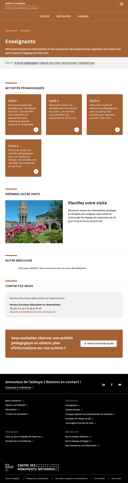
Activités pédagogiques (26, 63)
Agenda (83, 16)
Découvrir (63, 16)
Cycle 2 (54, 101)
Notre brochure (69, 63)
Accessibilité (99, 478)
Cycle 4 (13, 146)
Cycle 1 (13, 101)
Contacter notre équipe (99, 343)
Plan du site (116, 478)
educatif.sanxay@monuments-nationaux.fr (33, 311)
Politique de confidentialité (37, 478)
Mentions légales (12, 478)
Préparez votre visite (49, 63)
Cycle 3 (95, 101)
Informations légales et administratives (71, 478)
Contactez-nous (86, 63)
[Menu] (121, 4)
